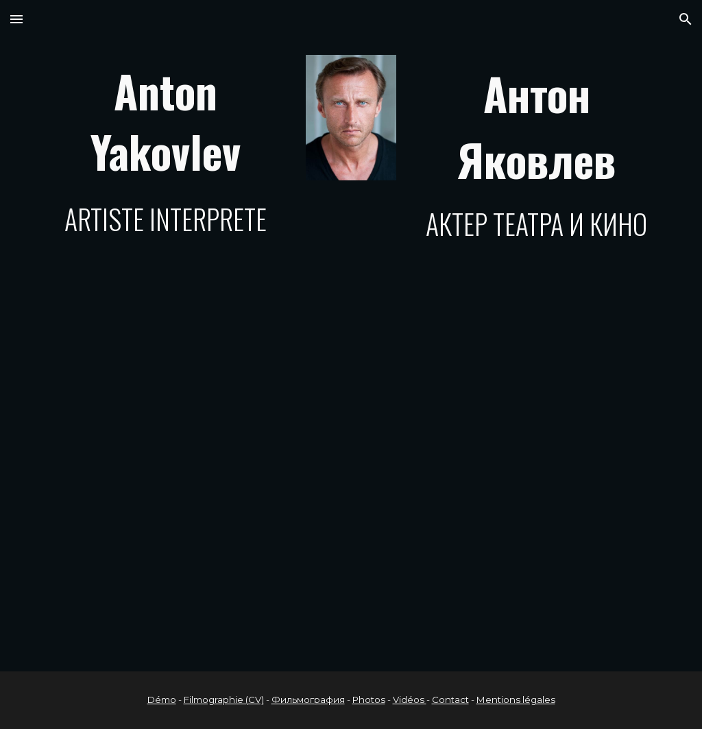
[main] (165, 150)
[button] (16, 19)
